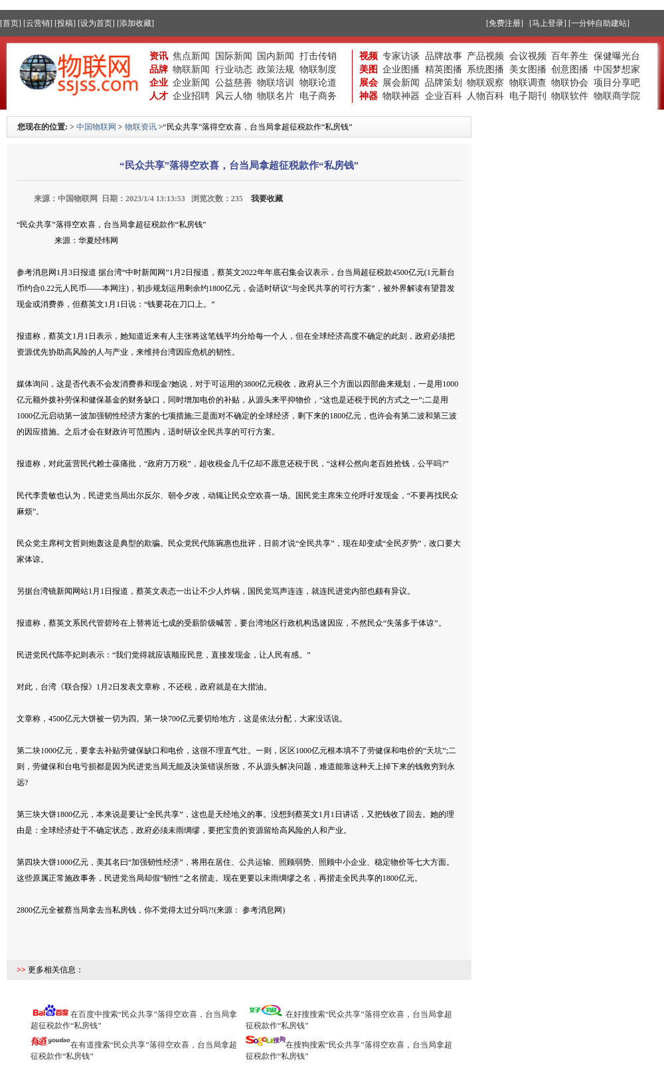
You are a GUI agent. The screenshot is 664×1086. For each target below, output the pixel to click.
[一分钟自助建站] (598, 23)
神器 (368, 96)
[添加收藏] (135, 23)
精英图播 (443, 69)
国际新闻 (233, 56)
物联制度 (318, 69)
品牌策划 (443, 82)
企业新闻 (191, 82)
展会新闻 (401, 82)
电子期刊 (527, 96)
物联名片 (275, 96)
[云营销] (37, 23)
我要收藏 (267, 198)
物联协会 (569, 82)
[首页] (10, 23)
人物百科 (485, 96)
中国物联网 (96, 127)
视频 (368, 56)
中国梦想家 (617, 69)
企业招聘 (191, 96)
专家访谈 (401, 56)
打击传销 (318, 56)
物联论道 (318, 82)
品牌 (158, 69)
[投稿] (65, 23)
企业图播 (401, 69)
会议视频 (527, 56)
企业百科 (443, 96)
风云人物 (233, 96)
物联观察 (485, 82)
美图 (368, 69)
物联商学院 (617, 96)
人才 (158, 96)
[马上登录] (547, 23)
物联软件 (569, 96)
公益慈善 (233, 82)
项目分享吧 (617, 82)
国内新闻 (275, 56)
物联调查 (527, 82)
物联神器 (401, 96)
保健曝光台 (617, 56)
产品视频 (485, 56)
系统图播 (485, 69)
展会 (368, 82)
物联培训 (275, 82)
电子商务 (318, 96)
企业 (158, 82)
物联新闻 (191, 69)
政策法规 (275, 69)
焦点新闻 (191, 56)
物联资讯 (141, 127)
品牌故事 (443, 56)
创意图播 (569, 69)
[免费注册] (504, 23)
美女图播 (527, 69)
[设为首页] (96, 23)
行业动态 (233, 69)
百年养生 (569, 56)
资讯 (158, 56)
